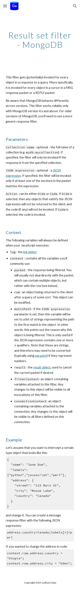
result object (42, 367)
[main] (40, 40)
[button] (5, 6)
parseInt (41, 355)
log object (30, 252)
